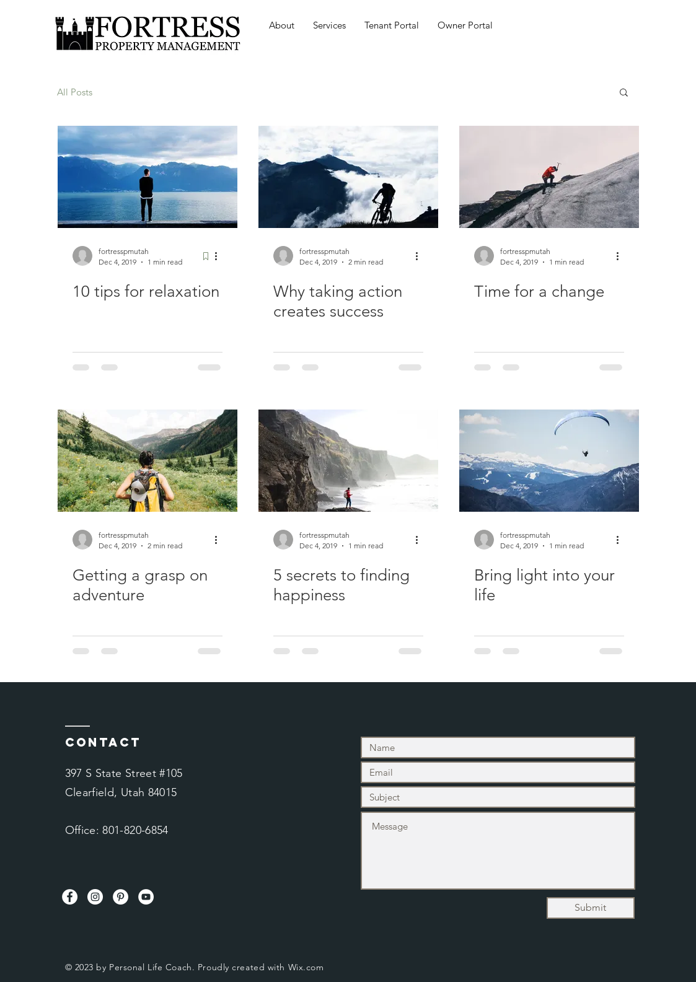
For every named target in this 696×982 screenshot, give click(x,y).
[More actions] (220, 255)
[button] (624, 93)
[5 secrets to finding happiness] (348, 461)
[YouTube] (146, 897)
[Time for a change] (549, 177)
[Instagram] (95, 897)
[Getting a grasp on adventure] (147, 461)
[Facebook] (69, 897)
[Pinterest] (120, 897)
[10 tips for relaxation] (147, 177)
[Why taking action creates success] (348, 177)
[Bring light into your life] (549, 461)
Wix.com (306, 967)
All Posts (74, 92)
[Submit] (591, 908)
